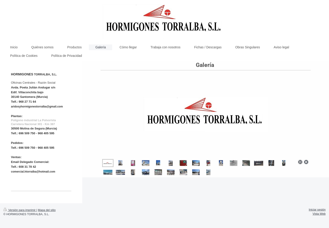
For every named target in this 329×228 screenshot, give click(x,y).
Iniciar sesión (317, 209)
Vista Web (319, 213)
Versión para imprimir (19, 210)
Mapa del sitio (47, 210)
